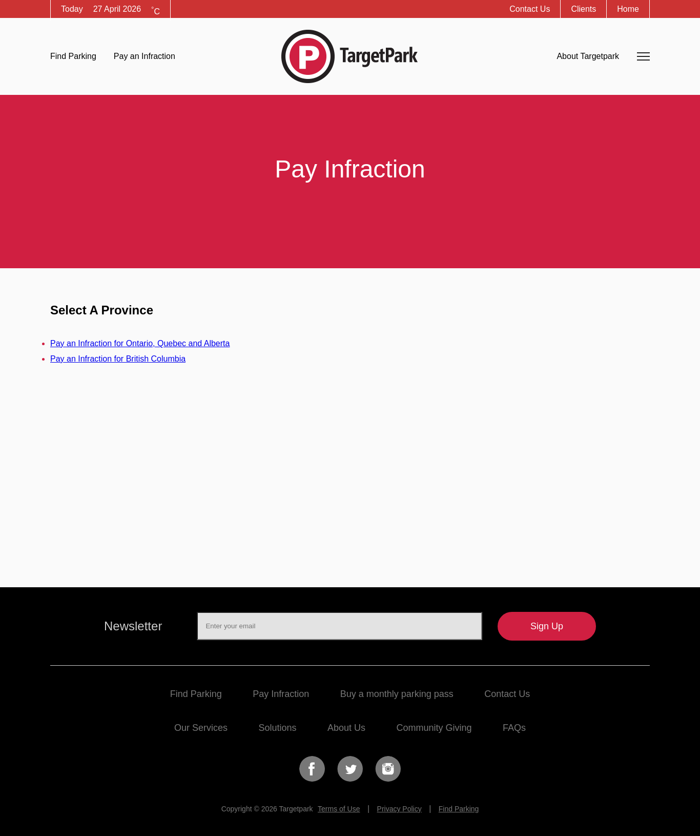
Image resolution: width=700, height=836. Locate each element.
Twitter (350, 769)
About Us (346, 728)
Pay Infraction (281, 694)
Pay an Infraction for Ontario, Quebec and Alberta (140, 343)
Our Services (201, 728)
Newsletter (133, 626)
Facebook (312, 769)
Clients (583, 9)
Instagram (388, 769)
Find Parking (73, 56)
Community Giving (433, 728)
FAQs (514, 728)
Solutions (277, 728)
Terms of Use (339, 809)
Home (628, 9)
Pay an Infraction (144, 56)
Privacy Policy (399, 809)
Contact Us (529, 9)
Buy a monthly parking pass (397, 694)
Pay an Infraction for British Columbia (118, 358)
